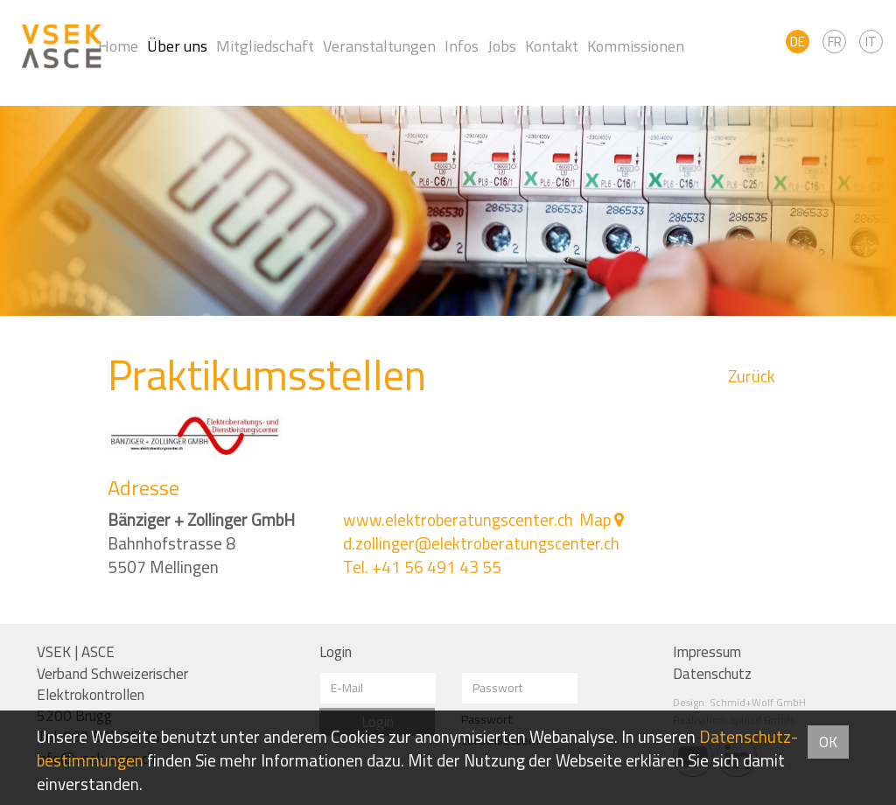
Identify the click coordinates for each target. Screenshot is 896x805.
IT (871, 41)
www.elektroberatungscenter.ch (458, 520)
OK (828, 742)
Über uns (177, 46)
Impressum (707, 652)
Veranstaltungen (379, 46)
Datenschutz (712, 674)
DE (797, 41)
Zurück (751, 376)
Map (595, 520)
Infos (461, 46)
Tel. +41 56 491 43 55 (422, 567)
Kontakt (551, 46)
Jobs (501, 46)
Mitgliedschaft (265, 46)
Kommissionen (635, 46)
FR (835, 41)
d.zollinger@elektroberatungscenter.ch (481, 543)
